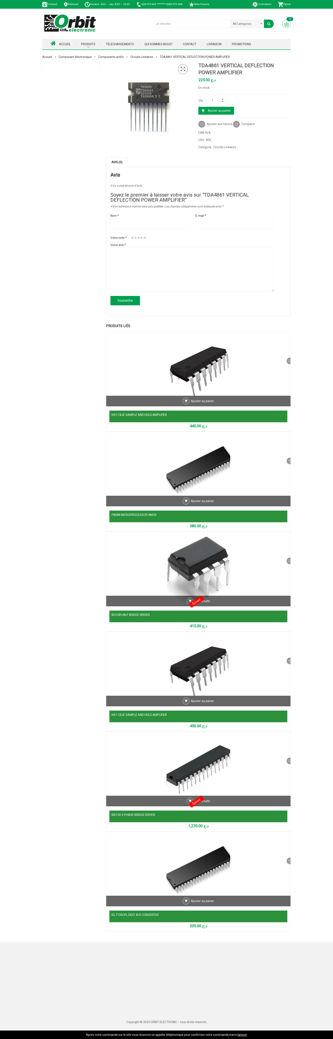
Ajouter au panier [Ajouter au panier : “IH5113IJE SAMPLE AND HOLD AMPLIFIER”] (202, 406)
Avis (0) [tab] (116, 162)
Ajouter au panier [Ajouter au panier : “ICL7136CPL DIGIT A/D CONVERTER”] (202, 906)
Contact (49, 4)
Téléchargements (120, 44)
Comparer (248, 124)
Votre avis (118, 245)
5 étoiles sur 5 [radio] (144, 237)
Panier (284, 4)
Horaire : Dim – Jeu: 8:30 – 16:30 (107, 4)
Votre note (118, 237)
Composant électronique (75, 57)
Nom (114, 215)
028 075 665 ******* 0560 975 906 (159, 4)
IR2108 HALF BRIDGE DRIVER (130, 615)
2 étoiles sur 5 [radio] (135, 237)
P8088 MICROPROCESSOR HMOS (134, 515)
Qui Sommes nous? (158, 44)
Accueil (61, 43)
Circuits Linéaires (141, 57)
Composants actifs (111, 57)
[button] (183, 69)
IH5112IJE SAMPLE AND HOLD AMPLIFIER (139, 715)
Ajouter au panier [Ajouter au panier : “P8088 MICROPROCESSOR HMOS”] (202, 506)
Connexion (261, 4)
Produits (88, 44)
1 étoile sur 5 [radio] (132, 237)
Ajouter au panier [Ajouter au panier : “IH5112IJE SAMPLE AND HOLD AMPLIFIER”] (202, 706)
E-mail (200, 215)
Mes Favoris (199, 4)
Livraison (214, 44)
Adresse (71, 4)
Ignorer (242, 1034)
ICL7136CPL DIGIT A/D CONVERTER (135, 915)
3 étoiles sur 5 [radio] (138, 237)
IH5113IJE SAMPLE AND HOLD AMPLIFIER (139, 415)
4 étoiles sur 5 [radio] (141, 237)
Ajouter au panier (219, 110)
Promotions (241, 44)
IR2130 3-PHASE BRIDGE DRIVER (133, 815)
